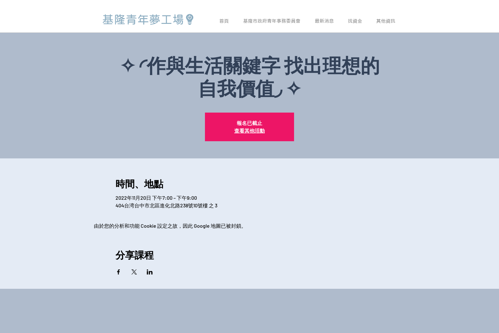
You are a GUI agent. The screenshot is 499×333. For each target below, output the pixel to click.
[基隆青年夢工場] (149, 19)
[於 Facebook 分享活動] (119, 271)
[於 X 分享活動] (134, 271)
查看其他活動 (249, 131)
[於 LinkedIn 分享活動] (150, 271)
